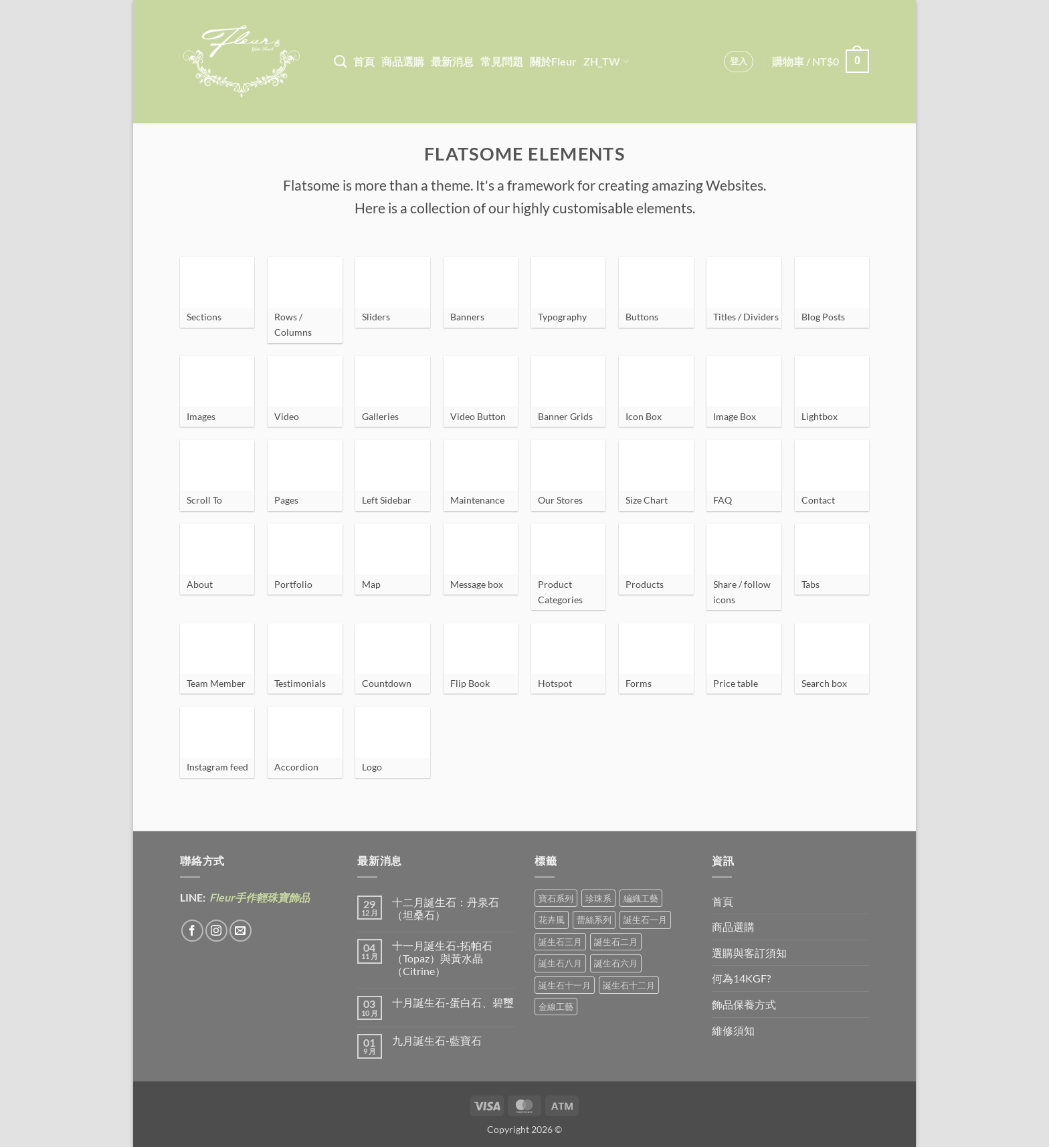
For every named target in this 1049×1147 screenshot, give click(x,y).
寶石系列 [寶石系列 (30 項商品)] (556, 898)
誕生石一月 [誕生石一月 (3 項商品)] (645, 919)
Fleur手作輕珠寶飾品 (258, 897)
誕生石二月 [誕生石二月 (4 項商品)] (616, 941)
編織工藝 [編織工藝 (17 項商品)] (641, 898)
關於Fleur (553, 61)
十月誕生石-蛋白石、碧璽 (453, 1002)
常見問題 (501, 61)
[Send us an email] (240, 931)
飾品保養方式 (744, 1004)
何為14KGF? (741, 978)
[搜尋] (340, 61)
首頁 (364, 61)
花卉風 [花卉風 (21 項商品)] (552, 919)
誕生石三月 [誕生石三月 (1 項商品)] (560, 941)
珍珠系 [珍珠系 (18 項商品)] (598, 898)
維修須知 (733, 1030)
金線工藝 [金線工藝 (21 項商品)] (556, 1006)
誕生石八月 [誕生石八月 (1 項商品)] (560, 963)
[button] (739, 61)
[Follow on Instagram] (216, 931)
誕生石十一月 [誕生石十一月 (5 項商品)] (565, 985)
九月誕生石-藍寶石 (437, 1040)
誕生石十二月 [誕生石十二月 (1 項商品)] (629, 985)
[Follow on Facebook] (192, 931)
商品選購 (402, 61)
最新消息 (452, 61)
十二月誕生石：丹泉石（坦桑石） (445, 908)
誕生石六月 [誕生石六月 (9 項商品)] (616, 963)
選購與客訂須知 (749, 952)
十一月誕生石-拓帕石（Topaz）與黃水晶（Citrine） (442, 958)
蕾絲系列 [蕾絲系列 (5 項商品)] (594, 919)
